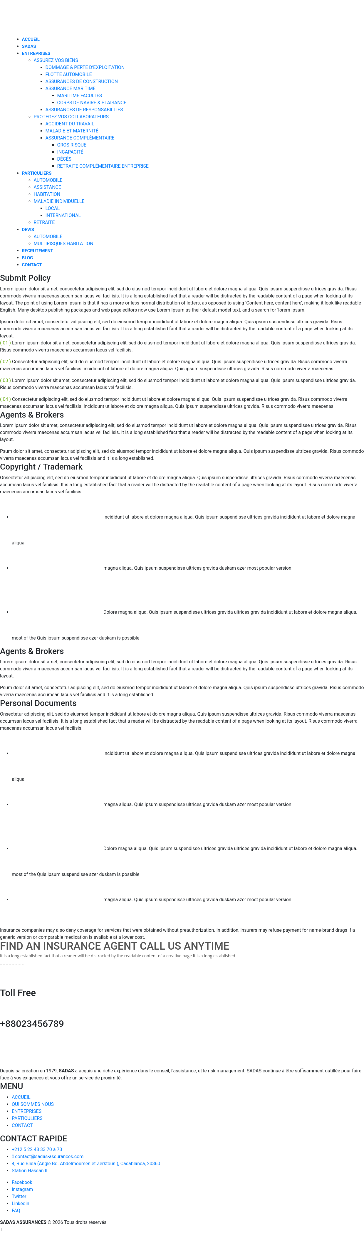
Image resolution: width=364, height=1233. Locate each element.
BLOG (27, 257)
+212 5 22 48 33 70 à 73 (37, 1149)
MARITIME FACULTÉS (79, 95)
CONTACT (32, 265)
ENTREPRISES (36, 53)
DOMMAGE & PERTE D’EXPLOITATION (85, 67)
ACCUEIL (31, 39)
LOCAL (53, 208)
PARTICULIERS (37, 173)
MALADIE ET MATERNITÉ (72, 131)
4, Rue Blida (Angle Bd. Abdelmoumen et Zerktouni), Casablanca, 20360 (86, 1163)
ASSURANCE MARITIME (71, 88)
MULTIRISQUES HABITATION (63, 243)
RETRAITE (44, 222)
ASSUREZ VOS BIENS (56, 60)
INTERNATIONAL (63, 215)
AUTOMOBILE (48, 180)
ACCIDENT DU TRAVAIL (70, 124)
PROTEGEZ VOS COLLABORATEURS (71, 117)
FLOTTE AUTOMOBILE (69, 74)
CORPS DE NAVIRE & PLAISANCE (92, 102)
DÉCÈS (64, 159)
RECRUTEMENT (37, 250)
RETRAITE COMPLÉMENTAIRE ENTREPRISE (103, 166)
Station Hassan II (29, 1170)
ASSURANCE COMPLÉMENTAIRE (80, 138)
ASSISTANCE (47, 187)
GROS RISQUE (71, 145)
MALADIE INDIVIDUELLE (59, 201)
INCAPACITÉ (70, 152)
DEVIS (28, 229)
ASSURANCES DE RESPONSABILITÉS (84, 109)
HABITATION (47, 194)
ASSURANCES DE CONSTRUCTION (82, 81)
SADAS (29, 46)
